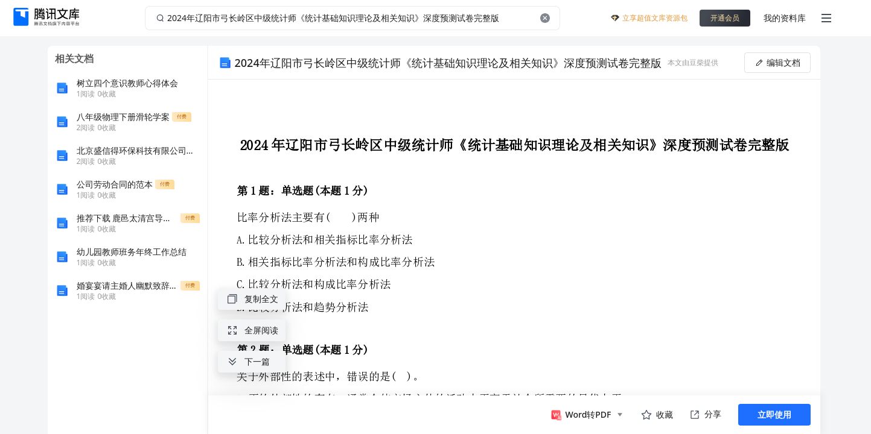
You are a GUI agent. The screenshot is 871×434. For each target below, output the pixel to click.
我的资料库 (785, 18)
